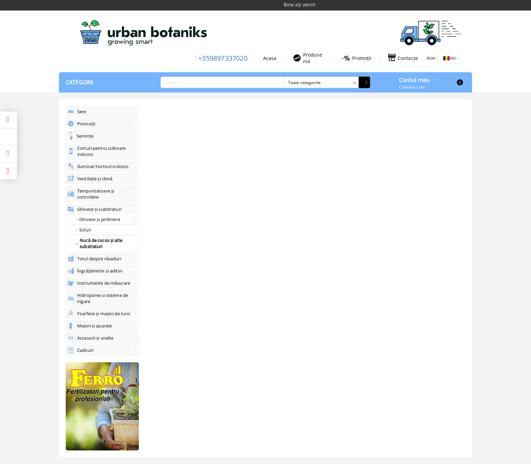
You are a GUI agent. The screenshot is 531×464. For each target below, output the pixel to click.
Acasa (270, 58)
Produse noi (307, 58)
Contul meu (414, 79)
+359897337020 (223, 58)
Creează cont (411, 87)
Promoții (356, 58)
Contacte (403, 58)
